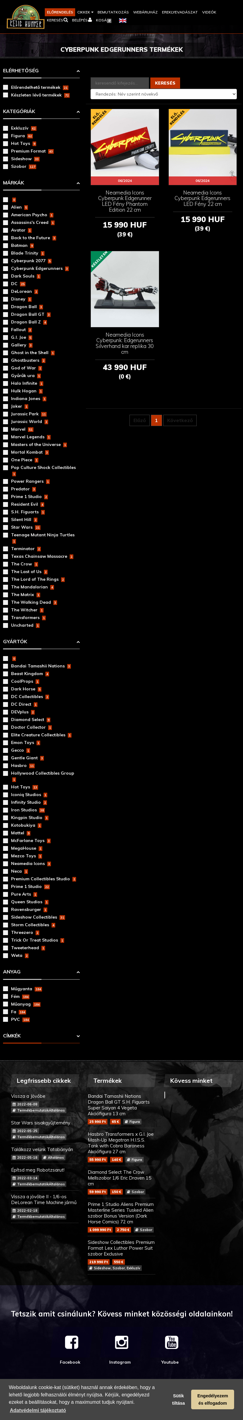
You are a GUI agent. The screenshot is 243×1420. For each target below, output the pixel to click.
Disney (21, 299)
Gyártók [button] (15, 641)
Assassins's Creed (33, 222)
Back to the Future (33, 237)
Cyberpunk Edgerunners (40, 268)
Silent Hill (24, 519)
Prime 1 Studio (29, 496)
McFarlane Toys (31, 840)
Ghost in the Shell (33, 352)
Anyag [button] (12, 972)
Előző (139, 420)
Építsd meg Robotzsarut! (45, 1177)
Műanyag (25, 1004)
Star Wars (25, 527)
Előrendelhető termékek (39, 87)
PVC (20, 1019)
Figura (22, 135)
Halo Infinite (27, 383)
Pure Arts (24, 894)
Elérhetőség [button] (21, 70)
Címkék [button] (12, 1036)
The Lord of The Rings (38, 579)
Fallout (21, 329)
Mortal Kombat (30, 452)
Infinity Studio (29, 802)
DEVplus (23, 712)
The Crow (24, 564)
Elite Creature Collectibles (41, 735)
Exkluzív (24, 128)
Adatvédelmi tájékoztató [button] (38, 1410)
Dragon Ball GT (31, 314)
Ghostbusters (28, 360)
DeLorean (24, 291)
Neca (19, 871)
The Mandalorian (32, 587)
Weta (20, 955)
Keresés (165, 83)
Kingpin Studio (29, 817)
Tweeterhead (28, 947)
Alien (19, 207)
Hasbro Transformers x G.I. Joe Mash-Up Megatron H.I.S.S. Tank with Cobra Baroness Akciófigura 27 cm (121, 1146)
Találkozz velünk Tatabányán (45, 1153)
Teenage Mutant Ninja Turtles (43, 538)
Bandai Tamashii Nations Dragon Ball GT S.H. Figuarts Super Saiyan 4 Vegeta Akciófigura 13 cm (121, 1108)
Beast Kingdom (30, 673)
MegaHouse (26, 848)
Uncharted (25, 625)
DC (18, 283)
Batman (22, 245)
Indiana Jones (28, 398)
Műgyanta (26, 988)
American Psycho (32, 214)
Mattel (20, 833)
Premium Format (32, 151)
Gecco (20, 750)
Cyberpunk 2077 (31, 260)
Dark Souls (25, 276)
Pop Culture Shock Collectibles (43, 470)
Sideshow (25, 158)
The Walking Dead (34, 602)
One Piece (24, 460)
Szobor (23, 166)
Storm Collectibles (33, 924)
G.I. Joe (21, 337)
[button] (85, 12)
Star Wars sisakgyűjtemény (45, 1130)
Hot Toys (23, 143)
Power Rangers (30, 481)
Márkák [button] (13, 182)
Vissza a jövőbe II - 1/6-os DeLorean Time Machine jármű (45, 1206)
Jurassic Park (29, 414)
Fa (18, 1011)
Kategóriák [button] (19, 111)
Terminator (26, 548)
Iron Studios (28, 810)
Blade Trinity (27, 253)
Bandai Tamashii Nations (41, 666)
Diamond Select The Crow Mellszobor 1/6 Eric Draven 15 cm (121, 1182)
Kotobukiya (26, 825)
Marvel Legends (31, 437)
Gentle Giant (27, 758)
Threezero (25, 932)
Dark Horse (26, 689)
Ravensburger (29, 909)
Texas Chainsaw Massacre (42, 556)
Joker (19, 406)
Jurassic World (29, 421)
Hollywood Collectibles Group (42, 776)
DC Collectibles (30, 696)
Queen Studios (29, 901)
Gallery (22, 345)
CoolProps (25, 681)
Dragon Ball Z (29, 322)
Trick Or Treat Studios (37, 940)
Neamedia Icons (31, 863)
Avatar (21, 230)
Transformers (28, 617)
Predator (23, 489)
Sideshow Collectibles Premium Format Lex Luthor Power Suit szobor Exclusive (121, 1255)
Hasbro (23, 765)
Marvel (22, 429)
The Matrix (25, 594)
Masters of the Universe (39, 444)
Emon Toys (25, 742)
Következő (180, 420)
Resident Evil (27, 504)
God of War (26, 368)
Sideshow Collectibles (38, 917)
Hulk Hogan (27, 391)
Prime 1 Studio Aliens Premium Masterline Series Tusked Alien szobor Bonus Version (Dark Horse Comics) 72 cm (121, 1217)
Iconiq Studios (29, 794)
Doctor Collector (31, 727)
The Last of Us (29, 571)
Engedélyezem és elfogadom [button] (212, 1399)
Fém (20, 996)
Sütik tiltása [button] (178, 1399)
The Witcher (27, 610)
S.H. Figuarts (28, 512)
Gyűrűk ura (26, 375)
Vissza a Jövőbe (45, 1103)
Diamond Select (30, 719)
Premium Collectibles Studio (43, 879)
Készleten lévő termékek (40, 95)
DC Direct (24, 704)
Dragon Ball (27, 306)
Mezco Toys (26, 856)
